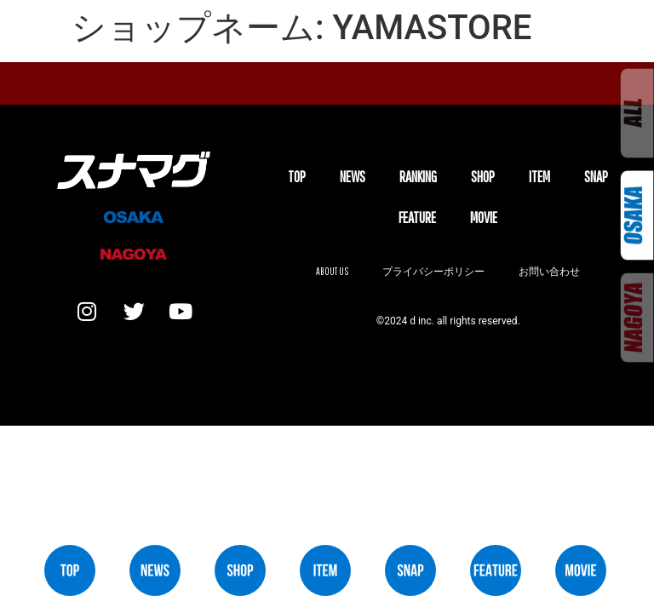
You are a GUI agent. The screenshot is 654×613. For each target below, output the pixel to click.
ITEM (539, 177)
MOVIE (483, 217)
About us (332, 271)
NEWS (352, 177)
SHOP (483, 177)
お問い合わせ (549, 271)
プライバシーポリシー (433, 271)
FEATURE (417, 217)
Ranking (418, 177)
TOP (297, 177)
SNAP (596, 177)
